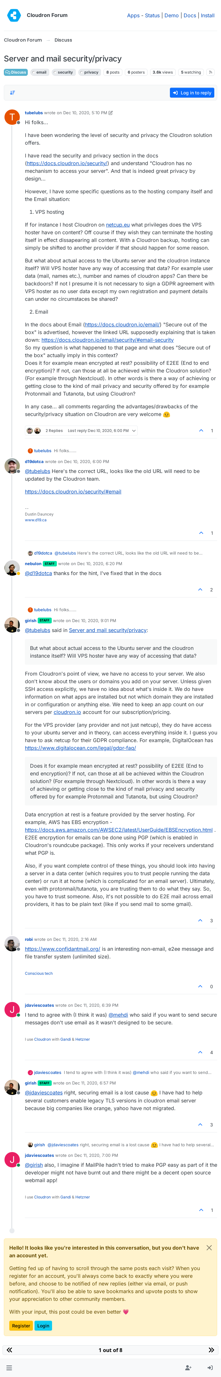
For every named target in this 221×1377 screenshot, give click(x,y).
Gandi (65, 1039)
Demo (171, 15)
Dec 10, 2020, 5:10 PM (85, 112)
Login (43, 1325)
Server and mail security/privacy (108, 630)
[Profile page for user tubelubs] (12, 117)
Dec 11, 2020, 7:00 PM (96, 1155)
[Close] (209, 1248)
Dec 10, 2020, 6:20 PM (99, 563)
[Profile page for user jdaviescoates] (12, 1009)
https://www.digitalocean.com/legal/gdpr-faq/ (80, 748)
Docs (190, 15)
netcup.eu (118, 224)
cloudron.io (67, 712)
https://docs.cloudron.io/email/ (122, 324)
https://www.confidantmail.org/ (62, 949)
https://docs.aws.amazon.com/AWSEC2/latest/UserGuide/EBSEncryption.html (119, 830)
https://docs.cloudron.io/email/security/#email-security (108, 340)
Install (208, 15)
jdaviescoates (39, 1005)
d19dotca (34, 461)
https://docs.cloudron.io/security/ (67, 163)
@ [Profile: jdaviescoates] (44, 1092)
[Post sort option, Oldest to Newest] (12, 93)
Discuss (15, 72)
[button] (9, 1368)
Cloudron (42, 1039)
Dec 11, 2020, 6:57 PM (94, 1082)
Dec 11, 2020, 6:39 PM (96, 1005)
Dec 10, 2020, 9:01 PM (94, 620)
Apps (133, 15)
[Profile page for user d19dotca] (12, 466)
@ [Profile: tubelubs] (37, 471)
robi (29, 939)
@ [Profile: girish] (34, 1165)
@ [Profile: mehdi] (118, 1015)
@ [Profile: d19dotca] (38, 573)
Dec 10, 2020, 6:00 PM (86, 461)
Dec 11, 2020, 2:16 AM (75, 939)
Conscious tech (39, 973)
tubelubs (34, 112)
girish (30, 620)
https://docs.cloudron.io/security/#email (73, 491)
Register (21, 1325)
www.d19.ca (36, 519)
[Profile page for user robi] (12, 943)
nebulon (33, 563)
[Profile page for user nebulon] (12, 568)
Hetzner (82, 1039)
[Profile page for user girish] (12, 625)
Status (152, 15)
